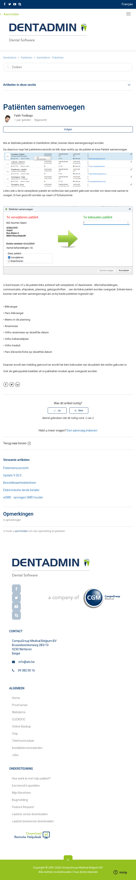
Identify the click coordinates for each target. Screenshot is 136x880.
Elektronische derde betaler (21, 490)
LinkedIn (17, 384)
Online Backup (21, 726)
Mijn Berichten (21, 792)
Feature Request (23, 807)
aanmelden (21, 531)
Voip (15, 733)
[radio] (57, 410)
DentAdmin (10, 57)
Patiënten (26, 57)
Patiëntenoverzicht (16, 468)
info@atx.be (26, 662)
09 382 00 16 (26, 670)
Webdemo (19, 712)
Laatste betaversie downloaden (33, 821)
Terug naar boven (17, 443)
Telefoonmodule (23, 740)
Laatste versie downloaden (30, 814)
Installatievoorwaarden (27, 748)
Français (127, 4)
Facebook (5, 384)
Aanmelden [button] (11, 14)
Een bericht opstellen (26, 785)
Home (16, 698)
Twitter (11, 384)
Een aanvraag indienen (82, 430)
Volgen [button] (68, 129)
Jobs (15, 755)
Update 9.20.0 (12, 475)
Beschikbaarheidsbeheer (19, 482)
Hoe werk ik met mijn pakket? (31, 778)
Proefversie (20, 705)
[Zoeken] (68, 67)
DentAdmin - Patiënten (50, 57)
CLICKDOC (18, 719)
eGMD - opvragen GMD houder (23, 497)
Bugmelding (20, 800)
